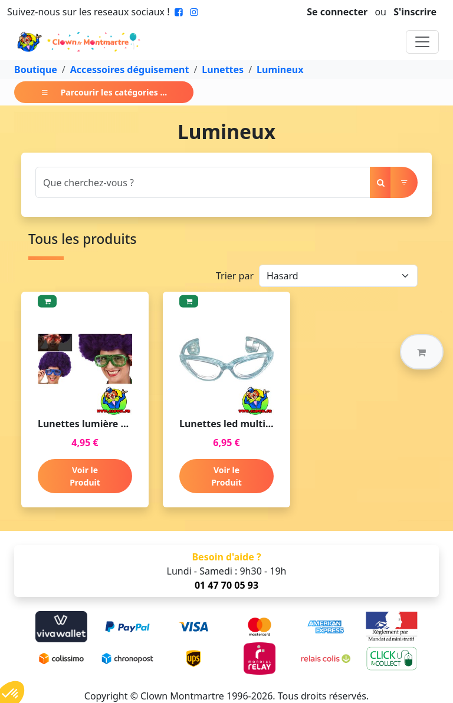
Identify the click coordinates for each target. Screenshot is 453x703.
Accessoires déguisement (129, 69)
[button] (422, 351)
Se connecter (337, 11)
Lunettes (223, 69)
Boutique (35, 69)
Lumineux (280, 69)
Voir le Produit (85, 476)
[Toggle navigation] (422, 42)
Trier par (235, 275)
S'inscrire (414, 11)
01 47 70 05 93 (226, 585)
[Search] (202, 182)
